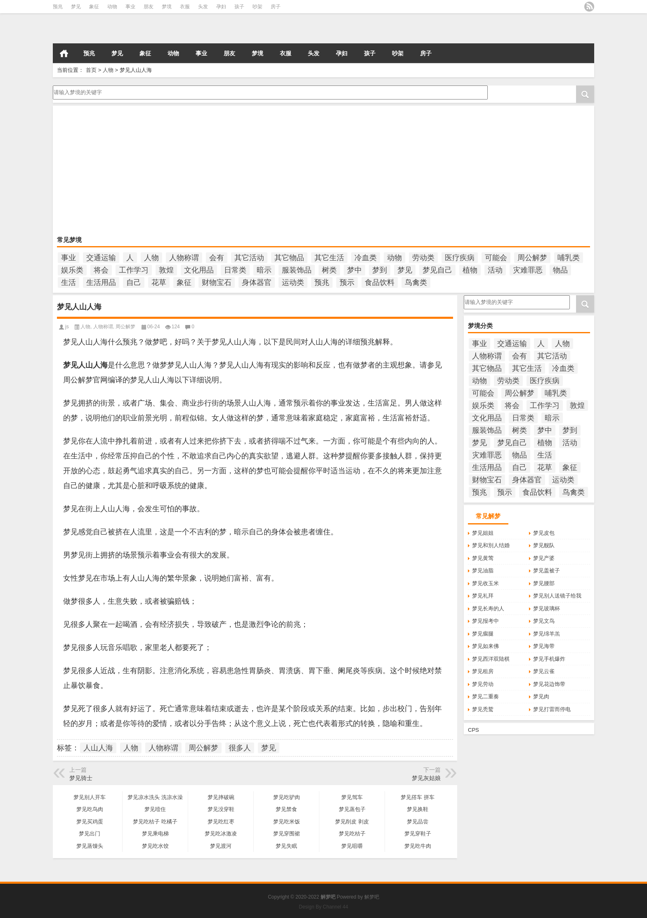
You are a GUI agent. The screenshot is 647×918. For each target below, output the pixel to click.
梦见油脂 (483, 570)
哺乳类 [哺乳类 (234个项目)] (568, 258)
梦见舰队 (544, 545)
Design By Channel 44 (323, 907)
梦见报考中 (485, 621)
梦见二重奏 (485, 696)
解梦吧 (371, 897)
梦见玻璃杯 (546, 608)
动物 (112, 6)
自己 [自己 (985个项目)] (133, 282)
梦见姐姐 (483, 533)
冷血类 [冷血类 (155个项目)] (365, 258)
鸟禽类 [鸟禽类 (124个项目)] (416, 282)
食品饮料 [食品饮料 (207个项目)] (379, 282)
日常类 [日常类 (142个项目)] (235, 270)
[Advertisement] (304, 172)
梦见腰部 (544, 583)
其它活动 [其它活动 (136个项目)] (249, 258)
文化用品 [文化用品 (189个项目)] (199, 270)
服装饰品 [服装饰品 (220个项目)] (297, 270)
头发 (203, 6)
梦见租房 (483, 671)
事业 (130, 6)
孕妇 (221, 6)
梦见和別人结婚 (491, 545)
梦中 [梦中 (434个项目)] (354, 270)
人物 (108, 70)
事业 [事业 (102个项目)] (68, 258)
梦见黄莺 (483, 558)
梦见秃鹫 (483, 709)
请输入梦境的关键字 (269, 92)
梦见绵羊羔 (546, 634)
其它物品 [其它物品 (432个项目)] (289, 258)
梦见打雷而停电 (552, 709)
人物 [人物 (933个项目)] (151, 258)
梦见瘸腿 (483, 634)
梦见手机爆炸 (549, 659)
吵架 (257, 6)
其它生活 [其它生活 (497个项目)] (329, 258)
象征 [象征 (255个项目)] (184, 282)
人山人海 (98, 748)
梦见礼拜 (483, 596)
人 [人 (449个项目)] (130, 258)
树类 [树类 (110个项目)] (329, 270)
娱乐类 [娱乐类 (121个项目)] (72, 270)
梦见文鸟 (544, 621)
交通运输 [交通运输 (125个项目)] (101, 258)
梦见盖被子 (546, 570)
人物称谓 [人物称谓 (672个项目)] (184, 258)
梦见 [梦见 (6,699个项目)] (404, 270)
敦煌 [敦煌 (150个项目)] (166, 270)
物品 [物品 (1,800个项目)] (560, 270)
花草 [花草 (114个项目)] (158, 282)
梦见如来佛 (485, 646)
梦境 (167, 6)
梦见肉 (541, 696)
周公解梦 (125, 327)
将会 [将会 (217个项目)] (101, 270)
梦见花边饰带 (549, 684)
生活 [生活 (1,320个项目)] (68, 282)
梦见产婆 (544, 558)
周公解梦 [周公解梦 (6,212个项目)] (532, 258)
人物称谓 (103, 327)
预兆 (58, 6)
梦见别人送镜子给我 (557, 596)
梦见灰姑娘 (426, 778)
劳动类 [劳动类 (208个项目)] (423, 258)
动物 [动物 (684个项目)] (394, 258)
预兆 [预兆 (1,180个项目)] (321, 282)
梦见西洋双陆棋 (491, 659)
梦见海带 (544, 646)
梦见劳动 (483, 684)
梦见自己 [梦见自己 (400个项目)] (437, 270)
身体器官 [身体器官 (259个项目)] (257, 282)
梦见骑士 (80, 778)
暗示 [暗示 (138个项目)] (264, 270)
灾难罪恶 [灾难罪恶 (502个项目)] (528, 270)
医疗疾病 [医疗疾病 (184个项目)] (460, 258)
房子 (276, 6)
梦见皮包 (544, 533)
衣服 (185, 6)
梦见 (76, 6)
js (67, 327)
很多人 (240, 748)
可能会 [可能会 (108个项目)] (496, 258)
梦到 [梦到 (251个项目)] (379, 270)
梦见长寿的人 (488, 608)
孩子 (239, 6)
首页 (64, 53)
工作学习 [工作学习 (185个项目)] (134, 270)
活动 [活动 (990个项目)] (495, 270)
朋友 (148, 6)
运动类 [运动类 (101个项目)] (293, 282)
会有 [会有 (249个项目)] (216, 258)
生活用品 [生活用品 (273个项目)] (101, 282)
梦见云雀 (544, 671)
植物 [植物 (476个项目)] (470, 270)
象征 (94, 6)
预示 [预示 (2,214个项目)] (347, 282)
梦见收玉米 (485, 583)
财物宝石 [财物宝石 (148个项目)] (216, 282)
